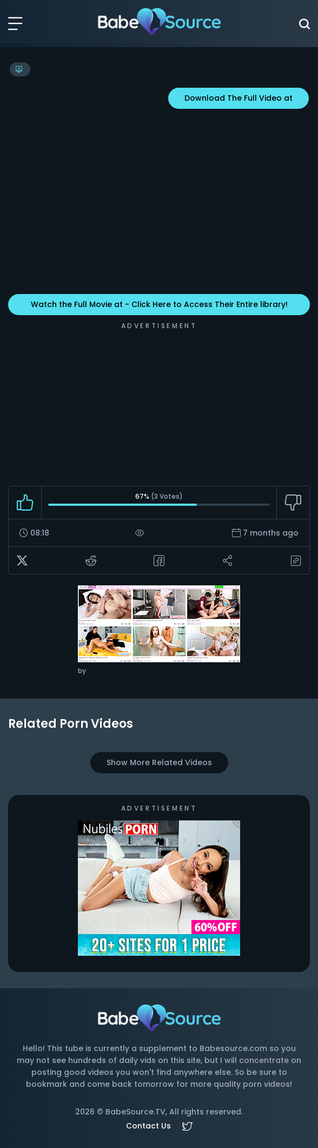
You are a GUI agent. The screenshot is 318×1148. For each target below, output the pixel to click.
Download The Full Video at (238, 98)
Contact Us (148, 1125)
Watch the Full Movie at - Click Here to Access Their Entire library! (159, 304)
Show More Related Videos (159, 762)
